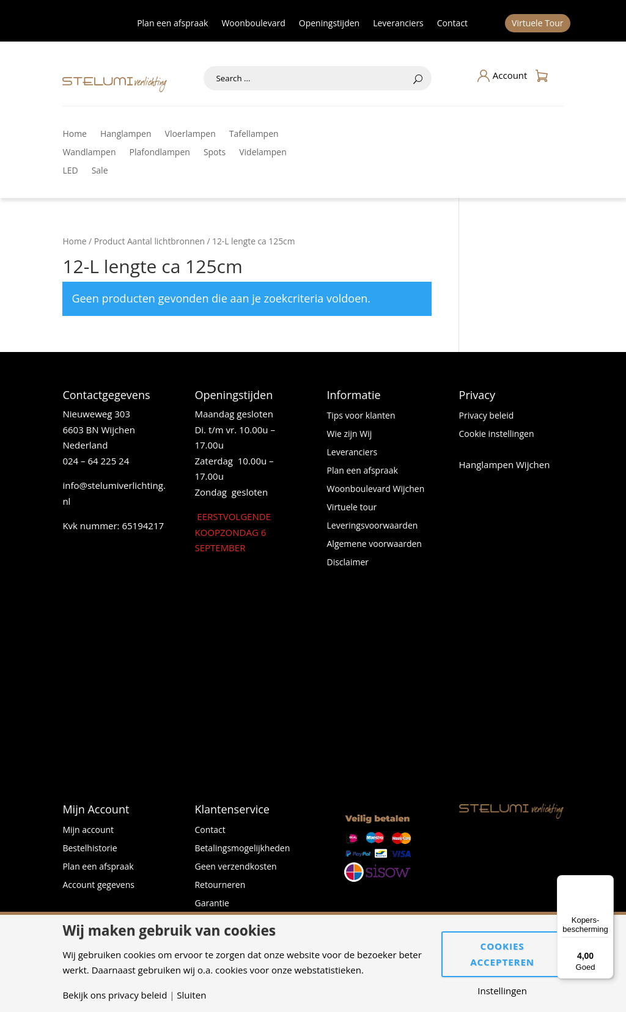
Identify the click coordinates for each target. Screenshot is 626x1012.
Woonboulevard (253, 24)
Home (74, 134)
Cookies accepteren (502, 954)
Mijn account (88, 830)
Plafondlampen (160, 153)
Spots (215, 153)
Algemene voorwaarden (374, 544)
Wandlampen (89, 153)
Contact (452, 24)
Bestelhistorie (89, 849)
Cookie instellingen (496, 434)
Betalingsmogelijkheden (242, 849)
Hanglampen (126, 134)
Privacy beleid (486, 416)
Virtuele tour (352, 508)
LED (70, 171)
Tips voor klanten (361, 416)
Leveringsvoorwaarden (372, 526)
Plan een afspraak (172, 24)
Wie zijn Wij (349, 434)
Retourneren (219, 885)
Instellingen (502, 991)
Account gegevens (98, 885)
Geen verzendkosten (235, 867)
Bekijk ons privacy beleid (114, 995)
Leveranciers (398, 24)
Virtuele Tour (538, 24)
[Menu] (606, 882)
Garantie (211, 904)
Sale (100, 171)
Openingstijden (329, 24)
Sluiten (191, 995)
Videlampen (263, 153)
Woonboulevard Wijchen (376, 489)
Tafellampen (254, 134)
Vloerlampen (190, 134)
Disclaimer (348, 563)
